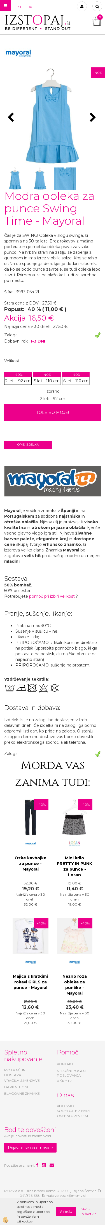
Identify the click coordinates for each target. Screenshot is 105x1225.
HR (29, 7)
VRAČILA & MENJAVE (22, 1080)
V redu (65, 1211)
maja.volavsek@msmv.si (65, 1195)
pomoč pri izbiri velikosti (52, 596)
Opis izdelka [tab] (28, 445)
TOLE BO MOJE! (52, 412)
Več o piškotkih (89, 1211)
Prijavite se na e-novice (30, 1147)
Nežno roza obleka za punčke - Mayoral (74, 985)
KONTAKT (65, 1064)
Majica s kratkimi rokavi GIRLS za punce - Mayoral (30, 982)
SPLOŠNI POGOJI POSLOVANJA (72, 1073)
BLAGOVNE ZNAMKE (22, 1093)
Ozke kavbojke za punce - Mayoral (30, 863)
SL (20, 7)
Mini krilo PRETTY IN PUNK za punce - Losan (74, 866)
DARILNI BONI (16, 1087)
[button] (94, 118)
